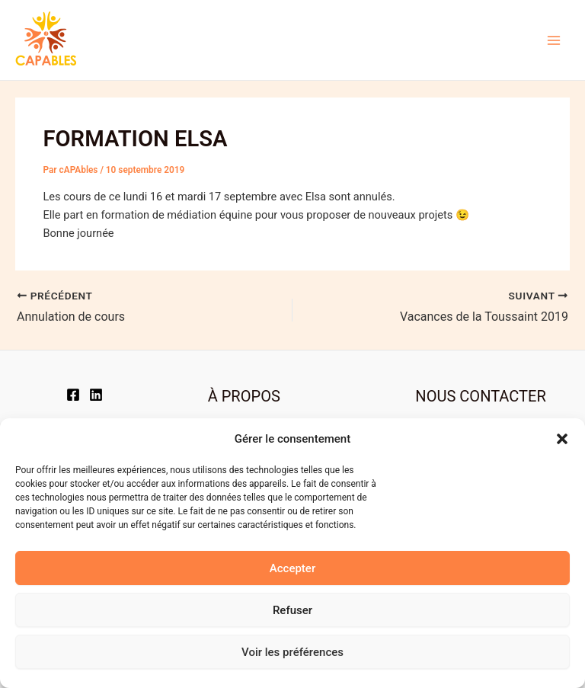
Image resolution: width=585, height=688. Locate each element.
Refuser (292, 610)
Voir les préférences (292, 652)
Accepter (292, 568)
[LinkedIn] (96, 395)
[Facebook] (73, 395)
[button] (562, 438)
